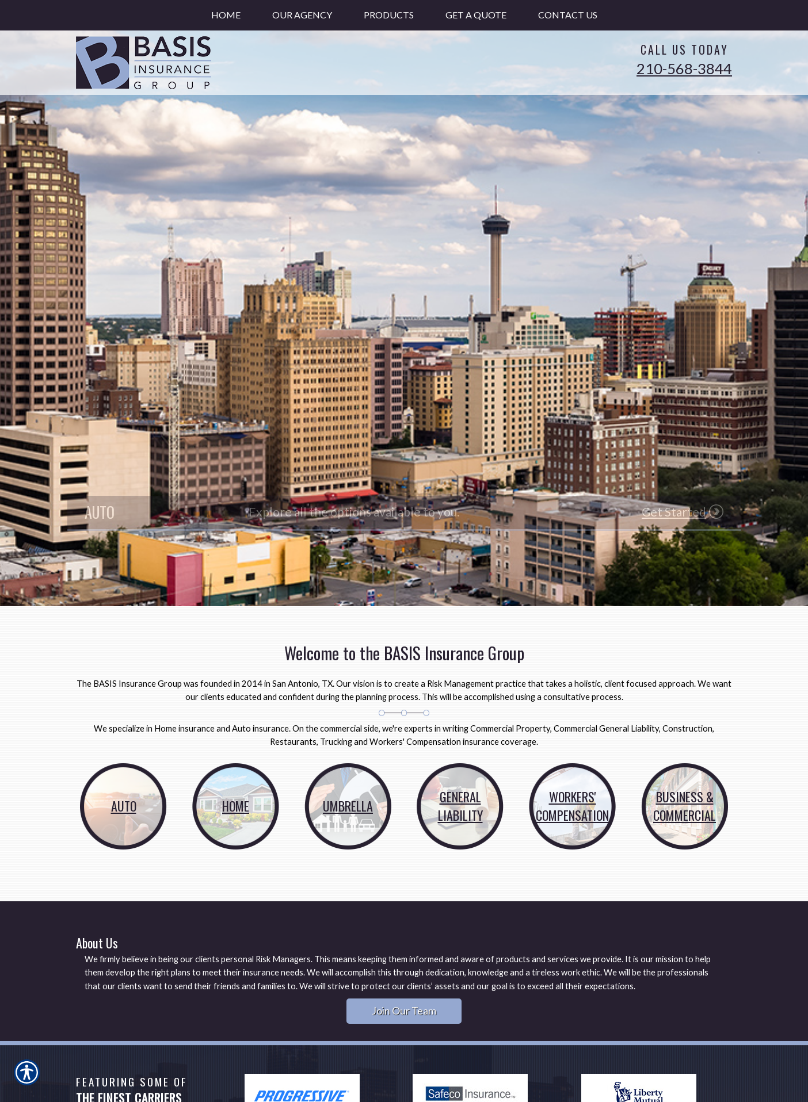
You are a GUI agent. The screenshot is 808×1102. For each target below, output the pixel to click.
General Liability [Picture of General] (460, 805)
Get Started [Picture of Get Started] (674, 511)
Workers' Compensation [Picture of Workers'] (572, 805)
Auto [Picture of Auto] (123, 806)
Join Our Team (404, 1010)
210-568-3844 (684, 68)
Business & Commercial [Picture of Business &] (684, 805)
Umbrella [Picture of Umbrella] (348, 806)
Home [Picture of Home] (235, 806)
